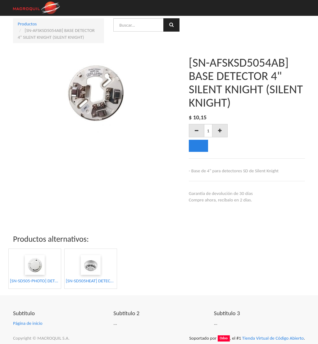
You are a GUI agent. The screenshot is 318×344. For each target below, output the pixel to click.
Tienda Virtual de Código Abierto (273, 338)
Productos (27, 24)
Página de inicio (28, 323)
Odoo (224, 338)
